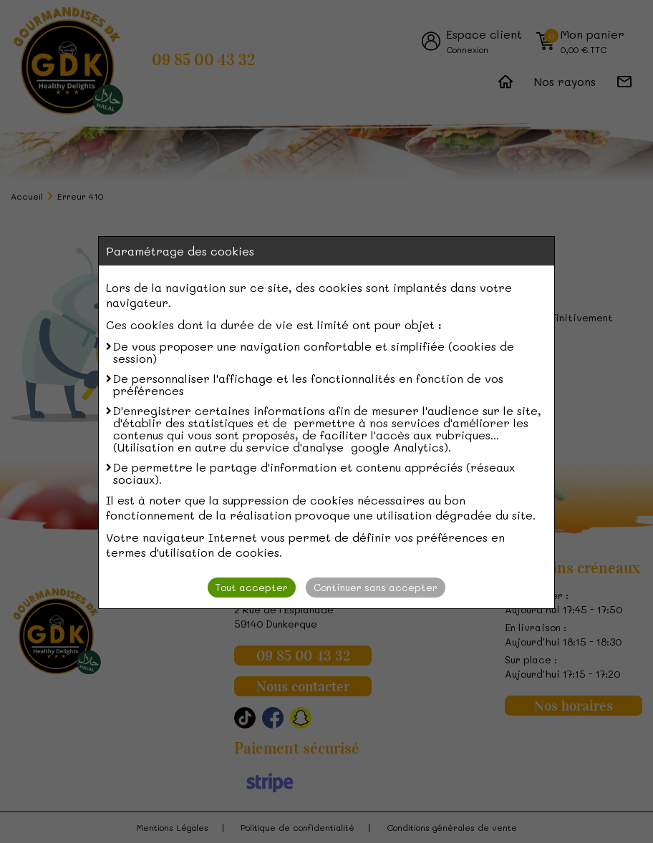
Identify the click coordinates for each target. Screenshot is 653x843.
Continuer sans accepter (375, 587)
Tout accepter (252, 587)
